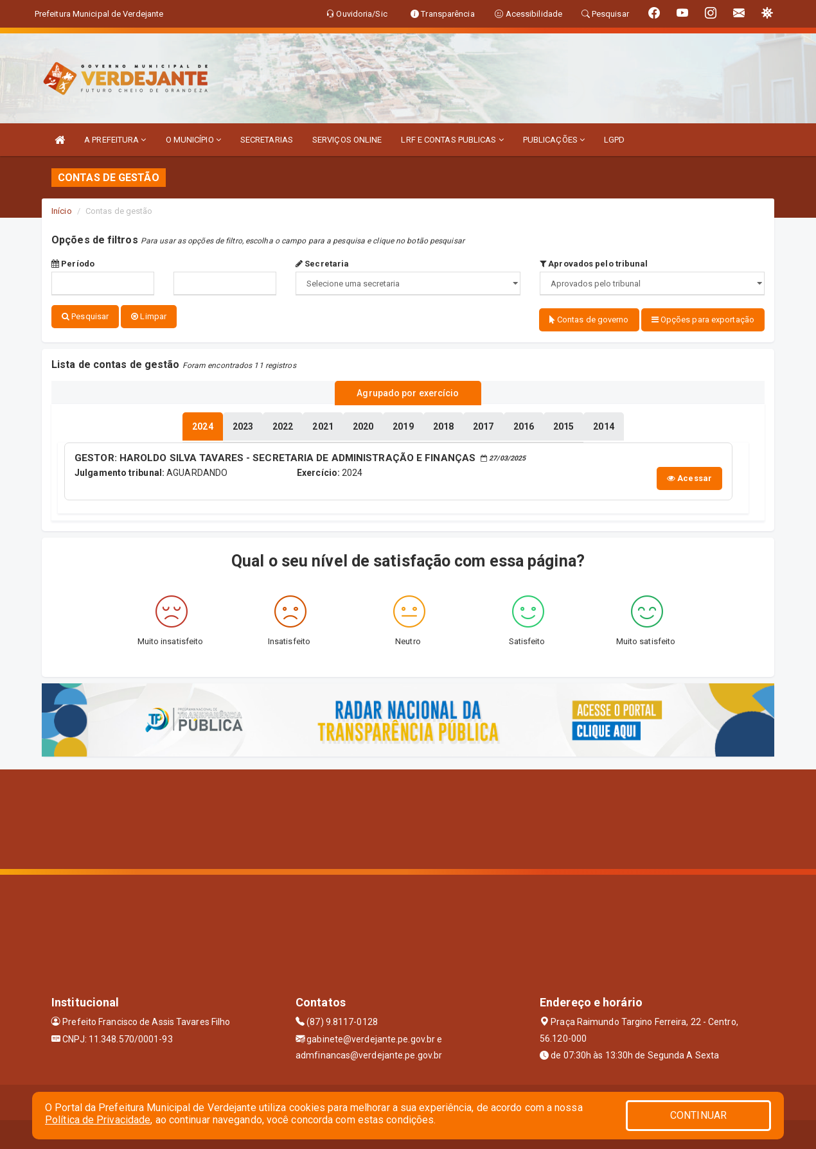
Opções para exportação (703, 319)
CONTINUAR (698, 1115)
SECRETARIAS (266, 140)
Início (61, 211)
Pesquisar (85, 316)
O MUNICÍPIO (193, 140)
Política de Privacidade (97, 1120)
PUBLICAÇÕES (554, 140)
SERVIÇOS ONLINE (347, 140)
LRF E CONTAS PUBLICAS (452, 140)
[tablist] (202, 424)
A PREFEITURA (115, 140)
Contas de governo (589, 319)
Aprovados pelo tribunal (594, 263)
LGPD (614, 140)
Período (72, 263)
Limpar (148, 316)
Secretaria (322, 263)
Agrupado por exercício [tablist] (408, 391)
